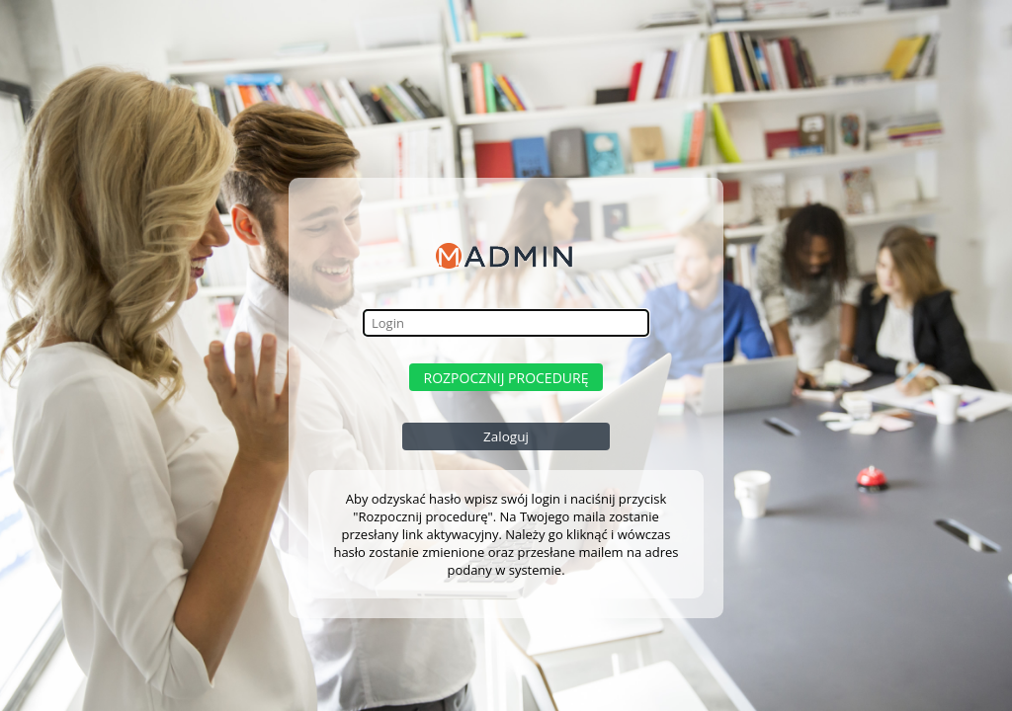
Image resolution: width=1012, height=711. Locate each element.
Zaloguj (506, 436)
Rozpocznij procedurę (506, 377)
